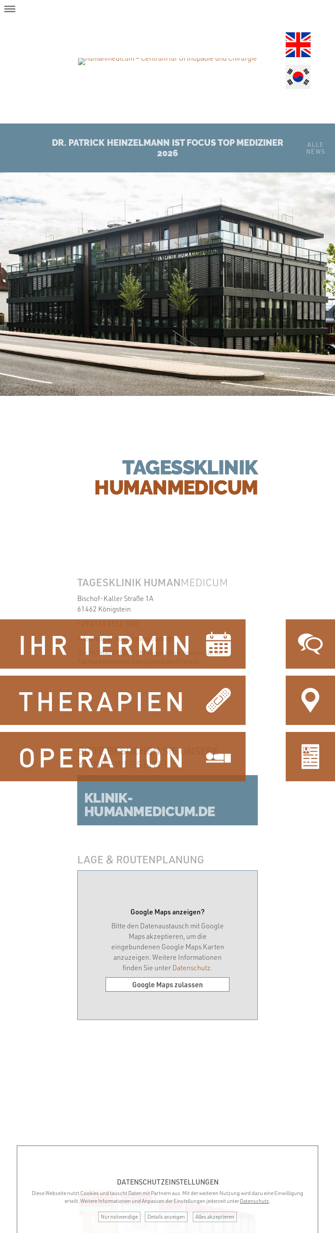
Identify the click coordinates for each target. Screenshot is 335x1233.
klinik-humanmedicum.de (149, 804)
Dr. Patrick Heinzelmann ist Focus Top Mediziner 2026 (168, 147)
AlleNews (316, 148)
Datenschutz (191, 967)
